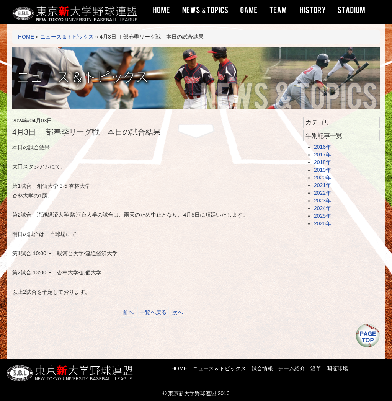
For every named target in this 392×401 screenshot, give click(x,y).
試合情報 (262, 368)
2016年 (322, 147)
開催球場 (337, 368)
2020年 (322, 177)
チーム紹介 (291, 368)
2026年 (322, 223)
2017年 (322, 155)
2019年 (322, 170)
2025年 (322, 216)
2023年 (322, 200)
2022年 (322, 193)
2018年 (322, 162)
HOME (26, 37)
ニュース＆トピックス (67, 37)
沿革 (315, 368)
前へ (128, 312)
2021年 (322, 185)
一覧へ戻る (153, 312)
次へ (177, 312)
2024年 (322, 208)
